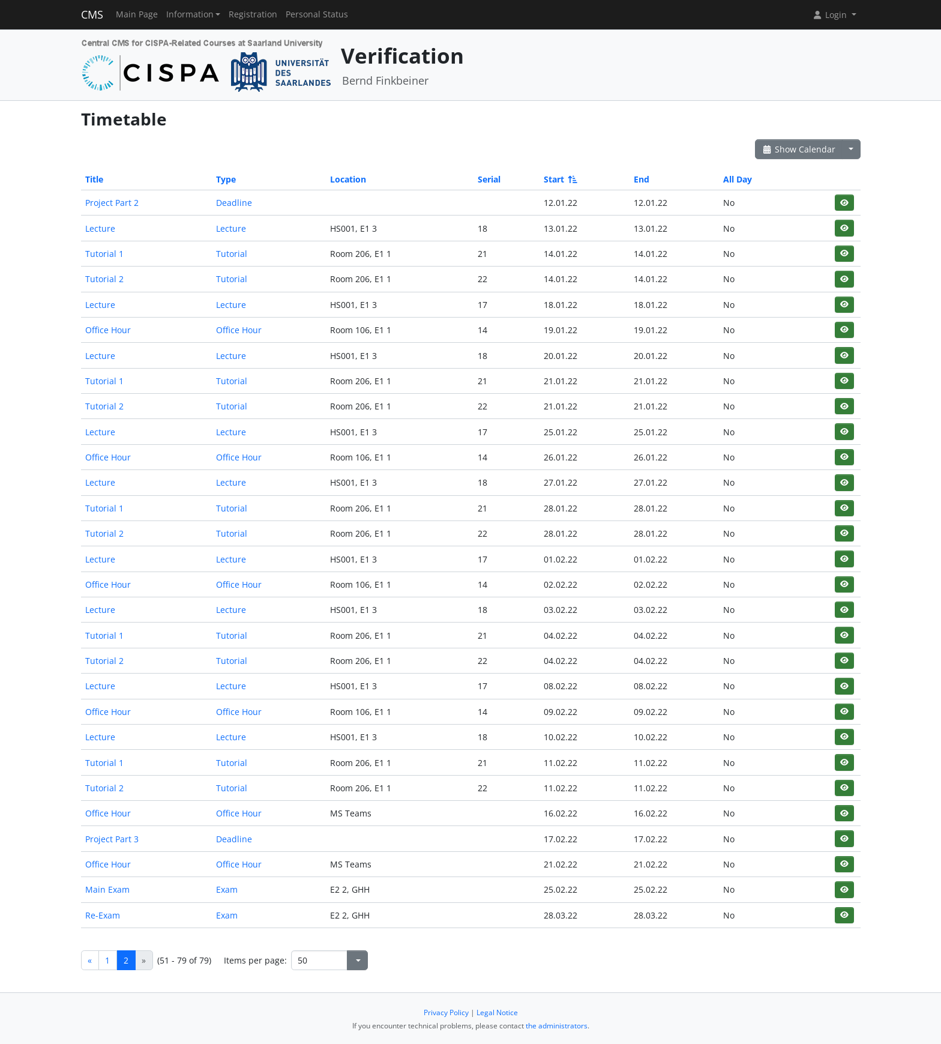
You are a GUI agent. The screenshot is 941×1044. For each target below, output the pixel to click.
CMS (92, 14)
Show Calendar (799, 149)
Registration (253, 14)
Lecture (100, 228)
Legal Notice (497, 1012)
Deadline (234, 202)
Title (94, 179)
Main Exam (107, 889)
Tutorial (231, 253)
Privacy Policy (446, 1012)
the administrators (557, 1026)
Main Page (137, 14)
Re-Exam (102, 915)
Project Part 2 (112, 202)
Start (560, 179)
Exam (227, 889)
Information (190, 14)
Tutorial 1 (104, 253)
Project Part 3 (112, 839)
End (641, 179)
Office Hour (108, 330)
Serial (489, 179)
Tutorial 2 (104, 279)
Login (830, 14)
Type (226, 179)
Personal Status (317, 14)
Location (348, 179)
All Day (737, 179)
